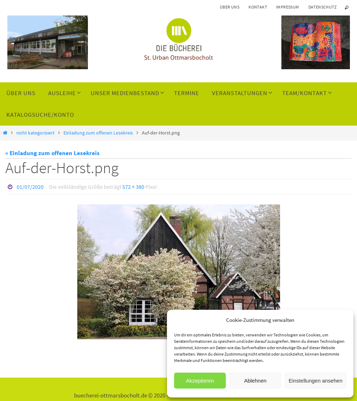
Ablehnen (255, 381)
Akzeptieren (200, 381)
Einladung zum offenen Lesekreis (98, 133)
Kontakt (258, 7)
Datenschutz (322, 7)
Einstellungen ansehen (315, 381)
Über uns (229, 7)
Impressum (287, 7)
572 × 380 (133, 186)
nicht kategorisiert (35, 133)
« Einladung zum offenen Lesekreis (52, 153)
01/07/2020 (30, 186)
